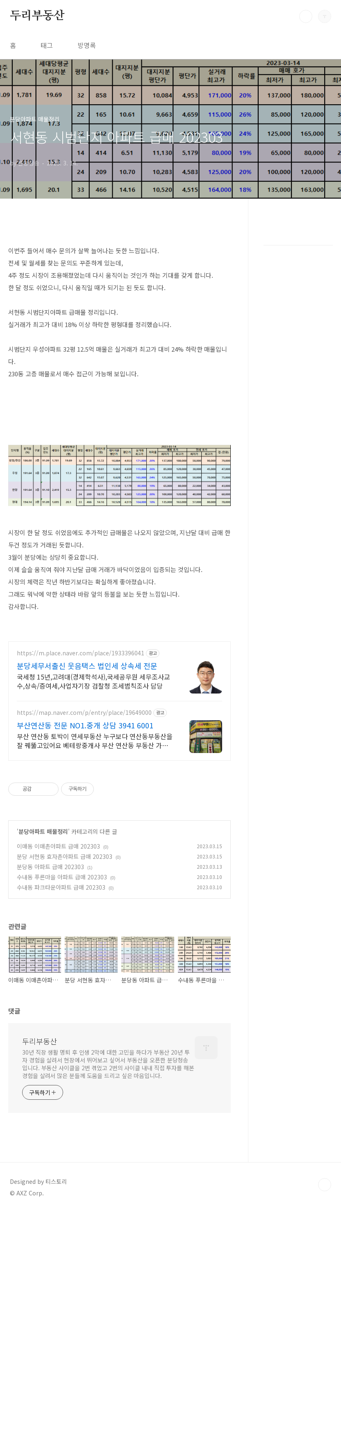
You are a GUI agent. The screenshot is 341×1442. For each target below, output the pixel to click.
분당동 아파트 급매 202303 (50, 867)
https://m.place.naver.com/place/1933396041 (80, 653)
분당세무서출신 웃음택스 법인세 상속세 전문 (87, 666)
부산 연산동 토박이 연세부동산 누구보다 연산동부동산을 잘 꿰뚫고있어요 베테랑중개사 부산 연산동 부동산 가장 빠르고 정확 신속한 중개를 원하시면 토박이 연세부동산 (95, 740)
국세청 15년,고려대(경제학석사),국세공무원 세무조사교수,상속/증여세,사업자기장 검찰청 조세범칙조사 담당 (93, 681)
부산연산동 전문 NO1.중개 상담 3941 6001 (85, 725)
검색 (306, 16)
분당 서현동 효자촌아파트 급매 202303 (64, 856)
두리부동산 (37, 16)
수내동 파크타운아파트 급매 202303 (61, 887)
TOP (324, 1184)
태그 (47, 45)
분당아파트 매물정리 (43, 831)
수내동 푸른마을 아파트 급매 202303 (62, 877)
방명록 (86, 45)
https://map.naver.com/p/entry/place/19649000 (84, 712)
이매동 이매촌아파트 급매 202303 (58, 846)
